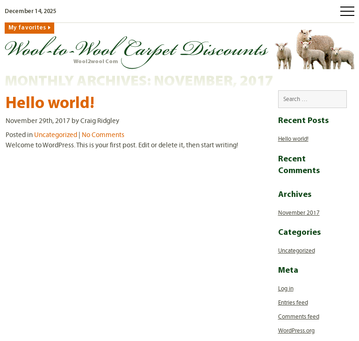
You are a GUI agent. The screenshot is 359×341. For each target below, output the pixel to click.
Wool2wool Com (95, 62)
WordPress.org (296, 330)
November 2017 (299, 213)
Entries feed (293, 302)
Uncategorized (55, 135)
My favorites (27, 28)
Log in (286, 288)
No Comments (103, 135)
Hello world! (50, 104)
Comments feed (298, 316)
